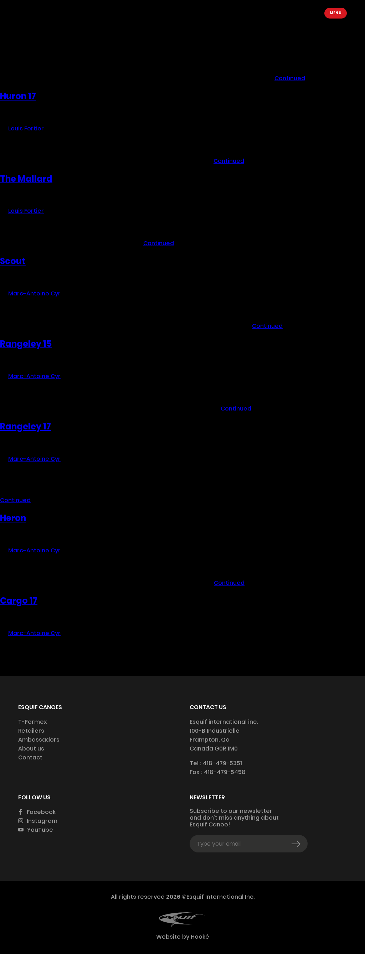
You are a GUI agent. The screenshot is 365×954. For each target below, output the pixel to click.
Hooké (199, 937)
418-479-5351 (222, 763)
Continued (289, 78)
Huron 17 (18, 96)
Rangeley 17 (25, 426)
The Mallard (26, 179)
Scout (13, 261)
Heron (13, 518)
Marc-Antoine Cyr (34, 293)
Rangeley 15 (26, 344)
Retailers (31, 731)
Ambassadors (39, 740)
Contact (30, 757)
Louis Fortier (26, 46)
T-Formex (32, 722)
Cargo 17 (18, 601)
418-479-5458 (225, 772)
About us (31, 748)
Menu (335, 13)
